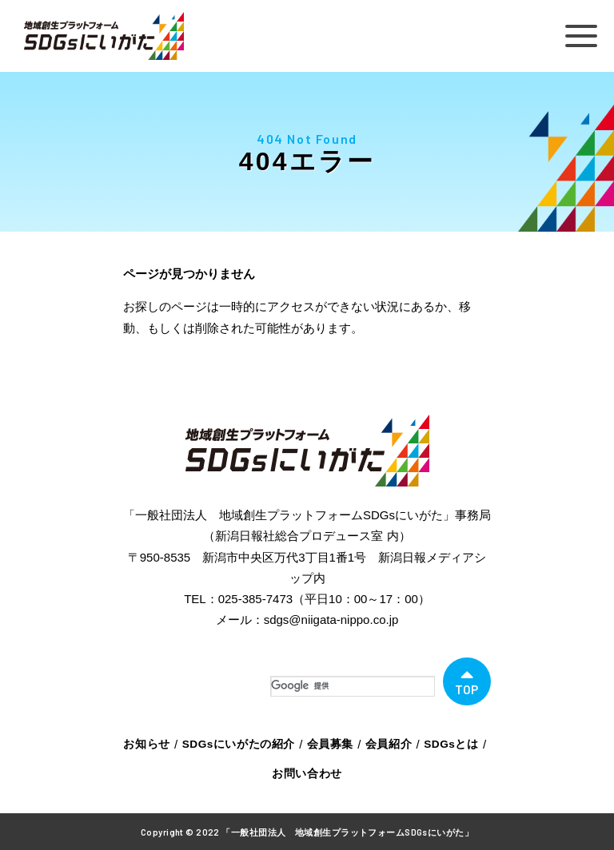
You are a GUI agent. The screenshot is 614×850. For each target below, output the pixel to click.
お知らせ (155, 743)
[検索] (352, 686)
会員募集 (327, 743)
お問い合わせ (306, 772)
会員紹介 (383, 743)
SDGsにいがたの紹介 (241, 743)
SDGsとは (442, 743)
